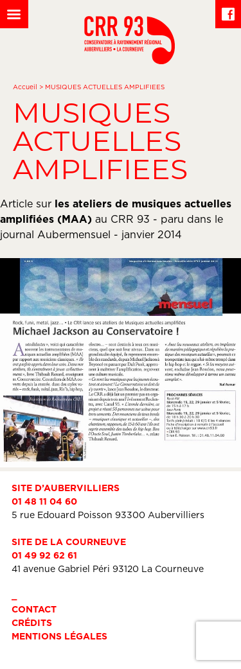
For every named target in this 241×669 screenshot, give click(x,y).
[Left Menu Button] (14, 14)
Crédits (32, 622)
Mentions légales (59, 636)
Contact (34, 609)
